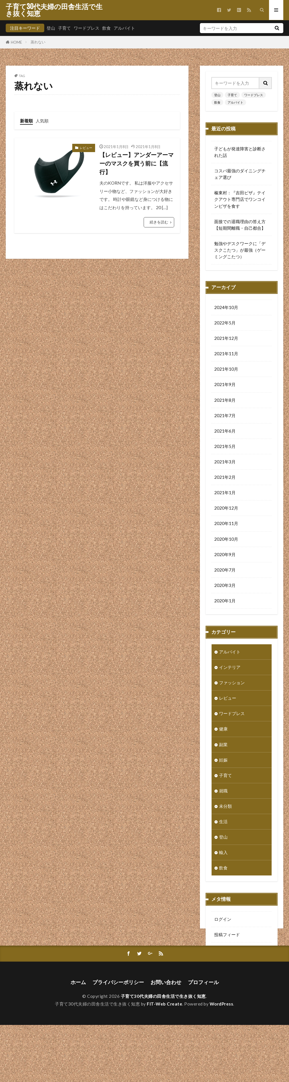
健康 (223, 729)
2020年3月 (225, 585)
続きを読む (159, 222)
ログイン (222, 919)
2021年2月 (225, 477)
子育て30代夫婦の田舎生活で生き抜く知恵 (54, 10)
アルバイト (124, 28)
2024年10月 (226, 307)
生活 (223, 822)
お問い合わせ (165, 1039)
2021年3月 (225, 462)
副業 (223, 745)
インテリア (229, 667)
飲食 (106, 28)
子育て (64, 28)
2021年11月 (226, 354)
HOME (16, 42)
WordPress (221, 1060)
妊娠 (223, 760)
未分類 (225, 806)
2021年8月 (225, 400)
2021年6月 (225, 431)
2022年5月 (225, 323)
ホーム (78, 1039)
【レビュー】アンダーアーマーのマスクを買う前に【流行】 (136, 163)
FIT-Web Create (164, 1060)
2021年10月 (226, 369)
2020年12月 (226, 508)
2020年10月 (226, 539)
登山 (51, 28)
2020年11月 (226, 523)
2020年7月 (225, 570)
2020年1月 (225, 601)
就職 (223, 791)
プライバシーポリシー (118, 1039)
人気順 (42, 120)
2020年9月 (225, 555)
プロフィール (203, 1039)
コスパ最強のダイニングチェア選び (240, 174)
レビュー (86, 148)
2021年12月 (226, 338)
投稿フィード (227, 935)
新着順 (26, 120)
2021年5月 (225, 446)
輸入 (223, 852)
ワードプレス (86, 28)
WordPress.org (229, 966)
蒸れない (38, 42)
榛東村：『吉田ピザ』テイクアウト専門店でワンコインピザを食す (240, 199)
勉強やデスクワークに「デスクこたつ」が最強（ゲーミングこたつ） (240, 250)
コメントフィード (231, 950)
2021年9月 (225, 384)
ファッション (232, 683)
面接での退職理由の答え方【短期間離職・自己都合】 (240, 225)
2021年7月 (225, 416)
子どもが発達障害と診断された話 (240, 152)
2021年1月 (225, 493)
